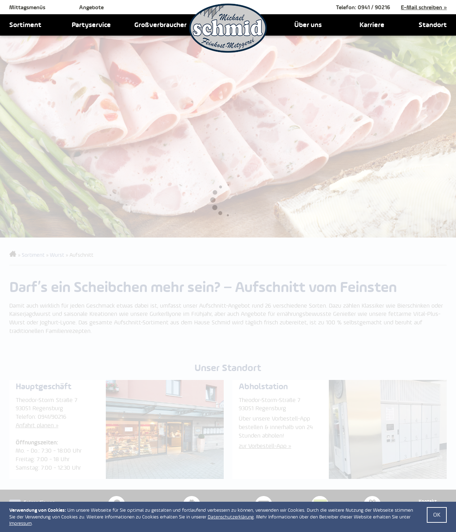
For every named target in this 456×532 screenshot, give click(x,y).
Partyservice (91, 24)
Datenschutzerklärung (231, 517)
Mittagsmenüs (27, 7)
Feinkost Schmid (228, 28)
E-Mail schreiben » (424, 7)
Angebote (91, 7)
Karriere (371, 24)
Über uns (308, 24)
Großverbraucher (160, 24)
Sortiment (25, 24)
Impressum (20, 523)
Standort (433, 24)
